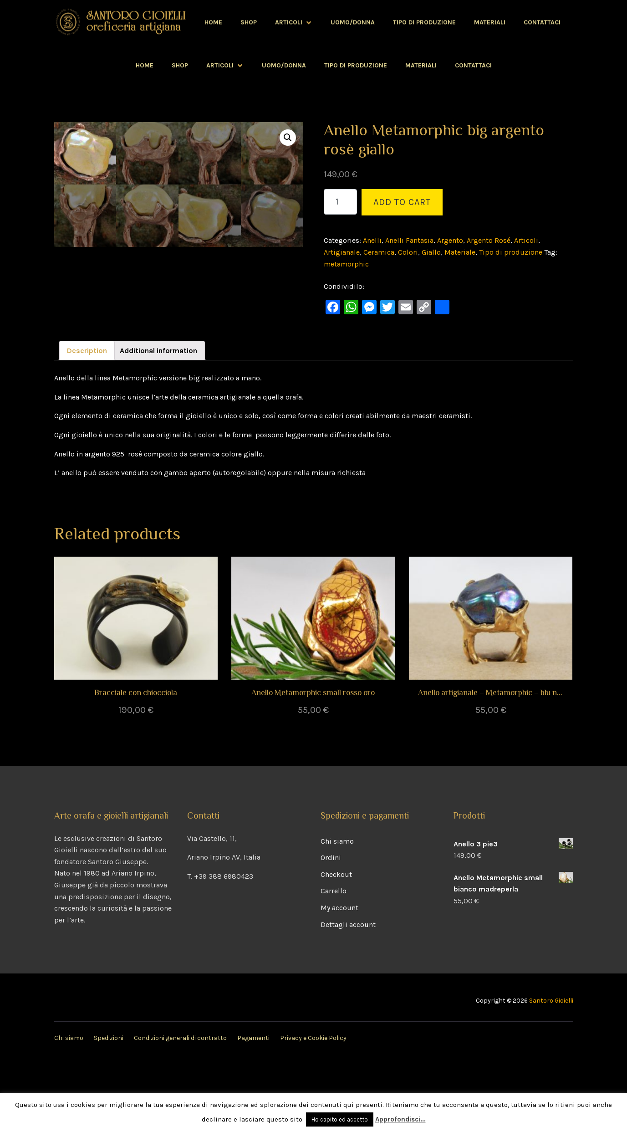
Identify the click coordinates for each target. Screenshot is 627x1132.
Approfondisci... (400, 1119)
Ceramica (378, 252)
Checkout (336, 944)
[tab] (87, 421)
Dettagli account (348, 994)
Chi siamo (337, 911)
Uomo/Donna (284, 65)
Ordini (331, 927)
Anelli (372, 240)
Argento (450, 240)
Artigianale (342, 252)
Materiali (421, 65)
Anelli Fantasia (409, 240)
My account (339, 977)
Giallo (431, 252)
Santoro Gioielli (551, 1071)
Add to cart (402, 202)
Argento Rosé (488, 240)
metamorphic (346, 264)
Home (144, 65)
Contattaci (473, 65)
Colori (408, 252)
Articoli (225, 65)
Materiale (459, 252)
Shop (180, 65)
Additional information (158, 420)
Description (87, 420)
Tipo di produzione (355, 65)
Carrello (334, 961)
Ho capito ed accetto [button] (339, 1119)
